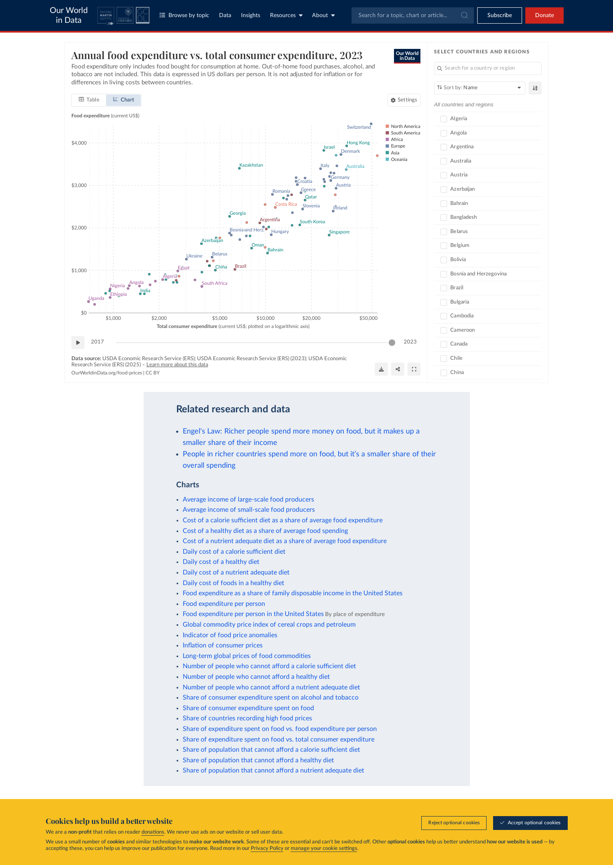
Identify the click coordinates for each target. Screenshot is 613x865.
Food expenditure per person (224, 604)
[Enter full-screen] (413, 369)
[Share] (397, 369)
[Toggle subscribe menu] (499, 15)
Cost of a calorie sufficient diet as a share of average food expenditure (283, 520)
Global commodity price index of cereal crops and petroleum (269, 624)
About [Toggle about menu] (323, 15)
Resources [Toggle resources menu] (286, 15)
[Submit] (464, 15)
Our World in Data (69, 15)
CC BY (152, 372)
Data (225, 15)
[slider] (391, 343)
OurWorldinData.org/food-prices (106, 372)
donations (153, 832)
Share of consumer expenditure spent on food (248, 708)
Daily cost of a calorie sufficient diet (234, 551)
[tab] (89, 100)
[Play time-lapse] (77, 342)
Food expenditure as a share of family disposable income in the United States (293, 593)
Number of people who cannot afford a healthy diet (256, 677)
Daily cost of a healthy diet (221, 562)
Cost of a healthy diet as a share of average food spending (265, 531)
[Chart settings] (403, 100)
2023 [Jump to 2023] (410, 342)
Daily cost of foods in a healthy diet (233, 583)
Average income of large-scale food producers (248, 499)
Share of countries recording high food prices (247, 718)
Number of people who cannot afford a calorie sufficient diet (269, 666)
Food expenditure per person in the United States (253, 614)
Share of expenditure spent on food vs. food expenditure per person (280, 729)
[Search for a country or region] (488, 68)
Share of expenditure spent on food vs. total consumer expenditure (278, 739)
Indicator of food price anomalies (230, 635)
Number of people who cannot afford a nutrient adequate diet (271, 687)
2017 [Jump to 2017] (97, 342)
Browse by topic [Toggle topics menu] (184, 15)
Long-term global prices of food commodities (247, 656)
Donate (544, 15)
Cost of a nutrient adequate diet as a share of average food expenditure (285, 541)
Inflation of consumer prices (223, 645)
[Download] (381, 369)
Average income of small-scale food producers (249, 509)
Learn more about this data (177, 365)
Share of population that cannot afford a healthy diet (258, 760)
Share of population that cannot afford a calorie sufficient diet (271, 749)
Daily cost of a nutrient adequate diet (236, 572)
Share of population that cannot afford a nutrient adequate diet (273, 770)
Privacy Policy (267, 848)
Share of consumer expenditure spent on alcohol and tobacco (271, 697)
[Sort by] (479, 88)
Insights (250, 15)
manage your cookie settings (324, 848)
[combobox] (413, 15)
